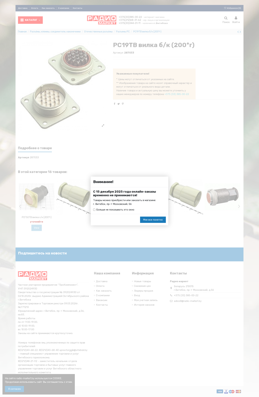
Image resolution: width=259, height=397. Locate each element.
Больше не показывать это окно (115, 209)
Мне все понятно (153, 219)
